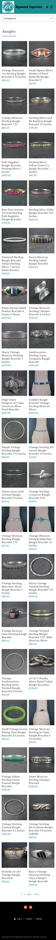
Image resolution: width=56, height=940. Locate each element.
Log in (19, 919)
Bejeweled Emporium (28, 7)
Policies (39, 919)
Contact (29, 919)
